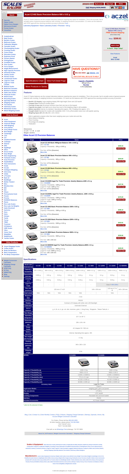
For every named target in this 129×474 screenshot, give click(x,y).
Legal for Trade (9, 80)
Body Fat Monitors (10, 250)
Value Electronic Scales (50, 444)
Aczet (6, 119)
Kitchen (44, 448)
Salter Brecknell (9, 208)
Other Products (12, 242)
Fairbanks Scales (10, 158)
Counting (52, 446)
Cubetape (7, 142)
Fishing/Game (8, 60)
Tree (86, 461)
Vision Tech (8, 232)
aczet (39, 456)
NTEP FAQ (7, 268)
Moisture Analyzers (10, 90)
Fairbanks (75, 458)
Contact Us (35, 415)
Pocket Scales (9, 28)
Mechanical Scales (10, 26)
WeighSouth (8, 236)
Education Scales (10, 54)
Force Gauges (8, 66)
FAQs (57, 415)
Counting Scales (9, 50)
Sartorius (7, 210)
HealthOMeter (8, 162)
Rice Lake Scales (9, 204)
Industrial (28, 448)
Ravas (6, 202)
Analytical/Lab (9, 36)
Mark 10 (6, 178)
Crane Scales (8, 52)
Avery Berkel (8, 127)
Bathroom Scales (10, 42)
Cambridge (7, 133)
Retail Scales (8, 96)
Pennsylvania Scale (10, 194)
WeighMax (7, 234)
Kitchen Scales (9, 76)
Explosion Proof (9, 56)
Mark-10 (58, 460)
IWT (31, 460)
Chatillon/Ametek (10, 140)
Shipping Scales (9, 102)
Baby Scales (8, 38)
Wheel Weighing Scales (12, 111)
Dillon (6, 150)
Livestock (38, 448)
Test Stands (8, 104)
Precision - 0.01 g (64, 26)
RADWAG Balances (10, 200)
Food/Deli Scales (9, 62)
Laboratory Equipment (31, 26)
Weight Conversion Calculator (67, 416)
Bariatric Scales (9, 40)
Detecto (6, 144)
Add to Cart (121, 148)
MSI (5, 188)
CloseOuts (7, 30)
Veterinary (73, 450)
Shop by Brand (12, 115)
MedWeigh (7, 180)
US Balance (8, 226)
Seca (5, 212)
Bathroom (86, 444)
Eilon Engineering (10, 156)
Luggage (70, 448)
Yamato (74, 463)
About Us (41, 433)
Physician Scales (9, 94)
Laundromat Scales (10, 78)
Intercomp (7, 172)
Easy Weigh (8, 154)
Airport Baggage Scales (12, 246)
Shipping (51, 450)
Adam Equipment (10, 121)
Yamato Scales (9, 238)
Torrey (6, 220)
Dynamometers (75, 446)
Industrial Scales (9, 72)
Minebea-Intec (78, 460)
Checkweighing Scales (11, 48)
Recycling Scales (10, 98)
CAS (5, 135)
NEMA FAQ (7, 272)
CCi (5, 138)
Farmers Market (9, 58)
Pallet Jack (92, 448)
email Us (94, 73)
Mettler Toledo (70, 460)
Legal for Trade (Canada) (61, 448)
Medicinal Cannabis (10, 88)
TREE (6, 222)
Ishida (6, 174)
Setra (6, 214)
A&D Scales (63, 456)
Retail (101, 448)
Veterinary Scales (10, 106)
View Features (115, 54)
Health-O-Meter (91, 458)
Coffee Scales (8, 248)
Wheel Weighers (81, 450)
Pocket (97, 448)
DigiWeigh (7, 148)
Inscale (6, 168)
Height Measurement (11, 68)
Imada (6, 166)
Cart (30, 415)
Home (99, 415)
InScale (34, 460)
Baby (76, 444)
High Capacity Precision (12, 70)
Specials (7, 20)
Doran (53, 458)
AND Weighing (9, 125)
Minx (5, 184)
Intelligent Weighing (10, 170)
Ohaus (6, 192)
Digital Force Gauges (11, 24)
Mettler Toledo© (9, 182)
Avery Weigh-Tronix (10, 129)
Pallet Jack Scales (10, 92)
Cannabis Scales (9, 46)
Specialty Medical (10, 100)
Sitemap (7, 276)
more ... (67, 23)
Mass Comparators (10, 252)
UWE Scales (8, 228)
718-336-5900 (74, 422)
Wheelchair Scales (10, 109)
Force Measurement (97, 446)
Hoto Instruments (10, 164)
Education (62, 446)
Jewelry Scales (9, 74)
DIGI (5, 146)
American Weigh (9, 123)
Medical (76, 448)
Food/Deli (68, 446)
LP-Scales (52, 460)
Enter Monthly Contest (48, 415)
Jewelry (33, 448)
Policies (63, 415)
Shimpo (6, 216)
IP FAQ (6, 270)
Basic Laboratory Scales (48, 26)
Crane (57, 446)
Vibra (6, 230)
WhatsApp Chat (62, 429)
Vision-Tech (56, 463)
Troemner (7, 224)
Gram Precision (9, 160)
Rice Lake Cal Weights (11, 206)
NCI (5, 190)
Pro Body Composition (11, 254)
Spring (46, 450)
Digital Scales (8, 22)
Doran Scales (8, 152)
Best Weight (8, 131)
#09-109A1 (114, 285)
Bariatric (80, 444)
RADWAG (37, 461)
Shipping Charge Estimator (75, 415)
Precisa (6, 198)
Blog (5, 274)
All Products (49, 433)
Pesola (6, 196)
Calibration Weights (10, 44)
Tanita (6, 218)
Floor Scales (8, 64)
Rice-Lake (46, 461)
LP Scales (7, 176)
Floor (89, 446)
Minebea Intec (8, 186)
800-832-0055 (73, 420)
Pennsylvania (99, 460)
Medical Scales (9, 86)
